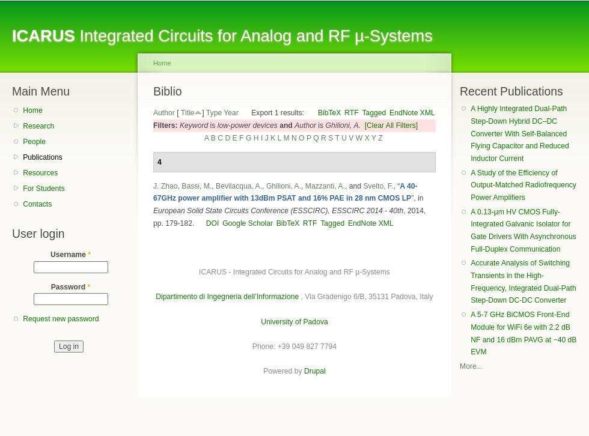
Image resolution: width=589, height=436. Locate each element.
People (34, 142)
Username (70, 254)
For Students (44, 188)
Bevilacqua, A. (239, 186)
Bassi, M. (197, 186)
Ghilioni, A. (283, 186)
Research (38, 126)
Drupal (315, 371)
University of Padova (294, 322)
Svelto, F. (378, 186)
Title (188, 113)
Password (71, 287)
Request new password (61, 319)
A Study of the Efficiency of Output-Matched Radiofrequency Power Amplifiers (523, 185)
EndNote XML (412, 113)
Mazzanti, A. (325, 186)
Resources (40, 173)
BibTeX (329, 113)
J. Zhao (165, 186)
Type (214, 113)
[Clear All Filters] (391, 125)
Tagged (374, 113)
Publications (43, 157)
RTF (351, 113)
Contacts (37, 204)
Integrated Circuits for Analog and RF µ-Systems (222, 35)
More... (471, 366)
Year (231, 113)
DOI (212, 223)
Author (164, 113)
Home (32, 110)
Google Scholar (247, 223)
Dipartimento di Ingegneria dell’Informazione (227, 296)
